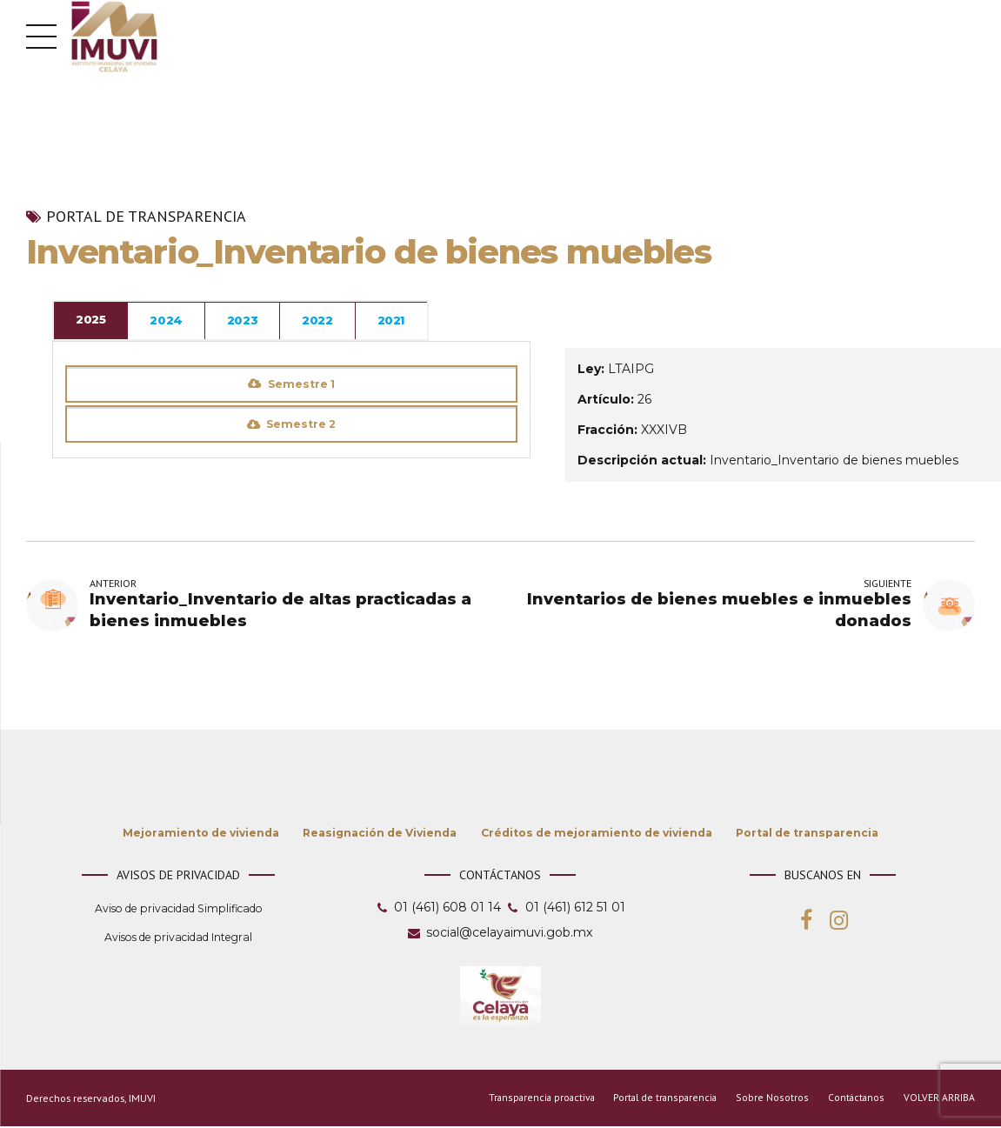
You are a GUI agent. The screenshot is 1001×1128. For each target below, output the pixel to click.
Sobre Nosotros (771, 1099)
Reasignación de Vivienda (380, 834)
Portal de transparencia (146, 216)
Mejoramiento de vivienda (201, 834)
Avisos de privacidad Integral (178, 938)
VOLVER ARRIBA (939, 1099)
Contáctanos (854, 1099)
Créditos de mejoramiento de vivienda (596, 834)
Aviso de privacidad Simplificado (179, 910)
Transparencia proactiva (532, 1099)
